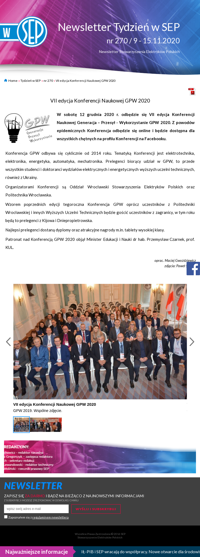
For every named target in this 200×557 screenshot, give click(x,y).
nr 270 (48, 81)
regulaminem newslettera (50, 517)
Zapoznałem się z (38, 517)
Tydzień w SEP (30, 81)
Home (10, 81)
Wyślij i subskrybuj (96, 509)
